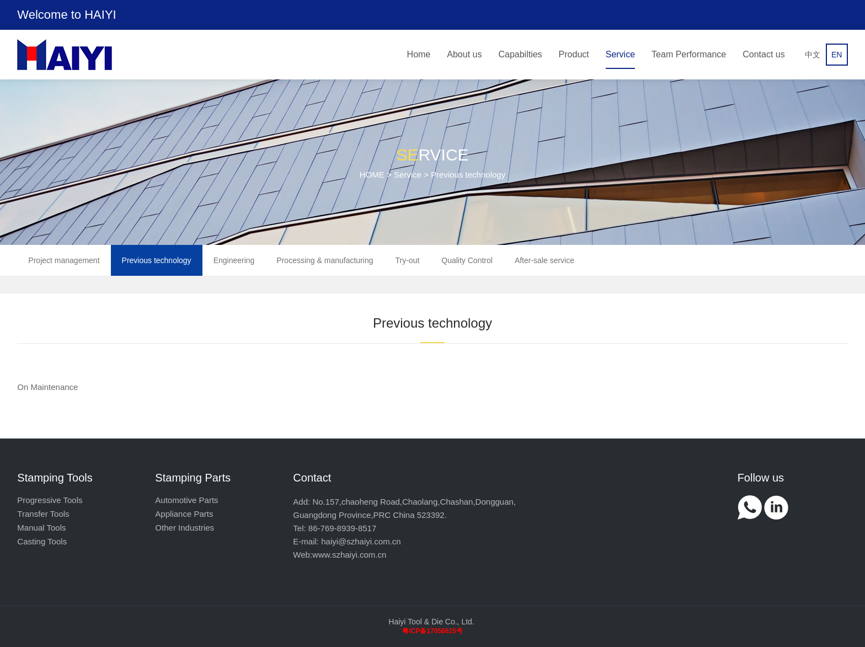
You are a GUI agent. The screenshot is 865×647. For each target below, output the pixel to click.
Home (419, 54)
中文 (812, 54)
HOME (372, 174)
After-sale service (544, 260)
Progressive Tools (49, 500)
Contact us (763, 54)
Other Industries (184, 527)
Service (620, 54)
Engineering (234, 260)
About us (464, 54)
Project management (63, 260)
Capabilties (520, 54)
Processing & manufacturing (324, 260)
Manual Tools (41, 527)
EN (836, 54)
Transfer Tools (43, 513)
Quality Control (467, 260)
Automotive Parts (186, 500)
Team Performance (689, 54)
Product (574, 54)
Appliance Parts (184, 513)
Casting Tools (42, 541)
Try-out (407, 260)
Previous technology (156, 260)
